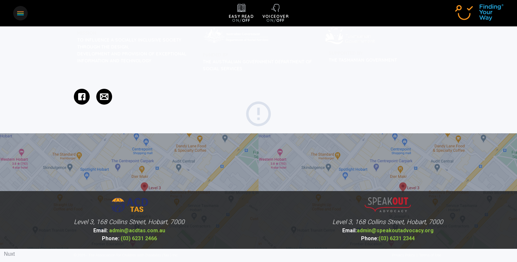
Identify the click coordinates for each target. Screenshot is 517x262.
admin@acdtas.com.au (129, 231)
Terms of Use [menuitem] (430, 255)
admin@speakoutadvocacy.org (388, 231)
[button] (20, 13)
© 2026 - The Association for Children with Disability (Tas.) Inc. (126, 255)
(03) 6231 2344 (388, 239)
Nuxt (9, 254)
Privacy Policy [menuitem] (403, 255)
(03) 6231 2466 (129, 239)
